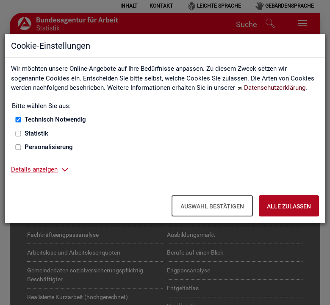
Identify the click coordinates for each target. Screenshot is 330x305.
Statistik (36, 133)
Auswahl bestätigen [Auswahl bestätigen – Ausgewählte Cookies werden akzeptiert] (212, 206)
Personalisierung (49, 147)
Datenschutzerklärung (274, 88)
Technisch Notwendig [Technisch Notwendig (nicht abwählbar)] (55, 119)
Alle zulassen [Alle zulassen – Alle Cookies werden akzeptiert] (289, 206)
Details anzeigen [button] (34, 169)
